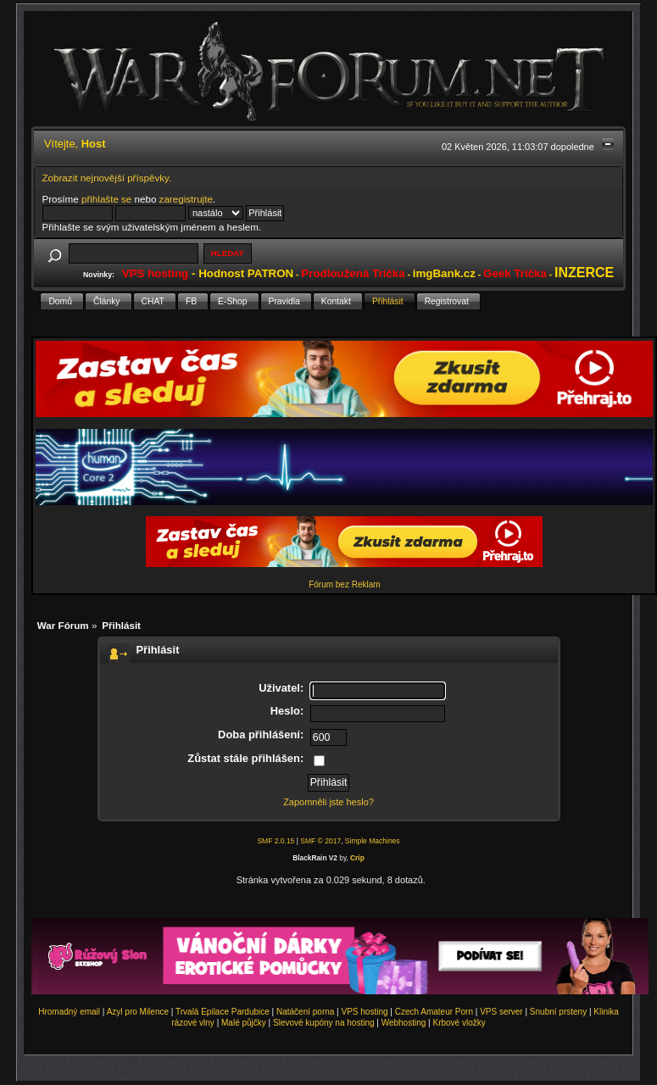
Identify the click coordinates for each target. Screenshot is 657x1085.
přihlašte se (106, 198)
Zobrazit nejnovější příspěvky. (107, 177)
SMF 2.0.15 (275, 841)
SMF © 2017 (320, 841)
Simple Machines (372, 841)
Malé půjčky (243, 1022)
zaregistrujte (186, 198)
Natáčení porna (305, 1011)
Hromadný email (69, 1011)
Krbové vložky (458, 1022)
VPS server (501, 1011)
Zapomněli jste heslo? (328, 802)
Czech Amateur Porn (434, 1011)
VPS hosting (365, 1011)
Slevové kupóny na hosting (324, 1022)
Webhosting (403, 1022)
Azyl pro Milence (138, 1011)
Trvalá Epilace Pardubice (222, 1011)
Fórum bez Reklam (344, 584)
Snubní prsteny (558, 1011)
